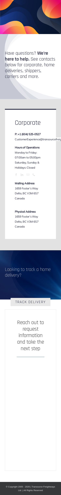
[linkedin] (22, 174)
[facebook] (16, 174)
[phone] (34, 174)
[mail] (28, 174)
